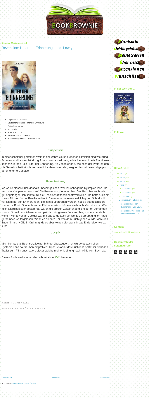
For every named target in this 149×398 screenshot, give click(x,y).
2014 (122, 185)
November (127, 192)
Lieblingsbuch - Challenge (130, 200)
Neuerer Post (7, 377)
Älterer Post (104, 377)
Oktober (125, 196)
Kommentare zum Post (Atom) (23, 383)
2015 (122, 181)
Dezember (127, 188)
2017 (122, 173)
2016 (122, 177)
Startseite (55, 377)
